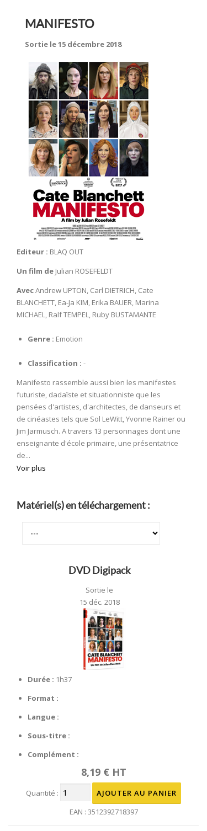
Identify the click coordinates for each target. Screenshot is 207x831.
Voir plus (31, 468)
